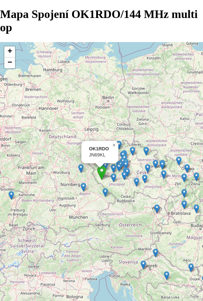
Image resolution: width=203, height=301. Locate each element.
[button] (11, 195)
